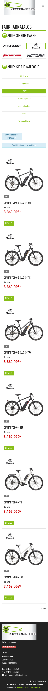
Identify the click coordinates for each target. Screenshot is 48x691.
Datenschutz (23, 687)
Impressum (36, 687)
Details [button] (8, 223)
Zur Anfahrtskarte (38, 681)
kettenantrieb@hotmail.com (15, 675)
